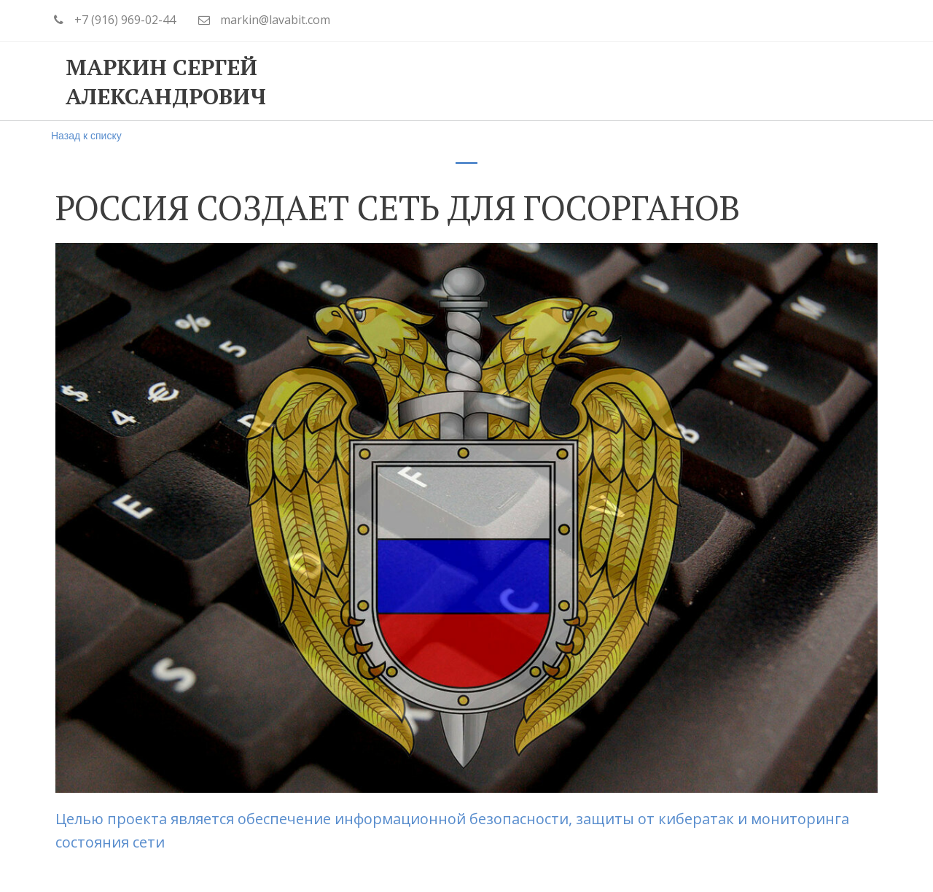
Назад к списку (86, 135)
